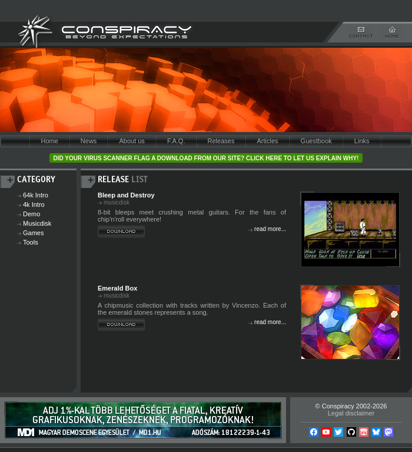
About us (131, 140)
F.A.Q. (176, 140)
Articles (267, 140)
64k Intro (35, 195)
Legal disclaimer (351, 413)
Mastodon (388, 432)
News (89, 140)
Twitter (338, 432)
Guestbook (316, 140)
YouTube (326, 432)
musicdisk (116, 202)
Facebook (313, 432)
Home (49, 140)
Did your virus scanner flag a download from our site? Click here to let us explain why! (206, 158)
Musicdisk (37, 223)
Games (33, 232)
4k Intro (34, 204)
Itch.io (363, 432)
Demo (31, 213)
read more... (270, 229)
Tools (30, 242)
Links (362, 140)
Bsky (376, 432)
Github (351, 432)
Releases (221, 140)
